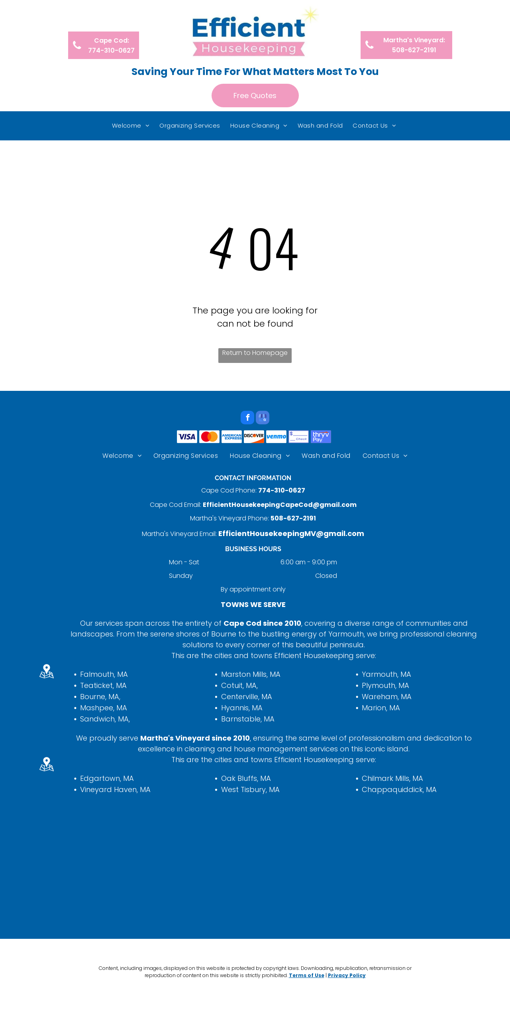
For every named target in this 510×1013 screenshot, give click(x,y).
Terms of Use (306, 975)
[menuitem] (132, 125)
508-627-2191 (293, 518)
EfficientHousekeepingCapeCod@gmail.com (280, 504)
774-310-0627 (281, 490)
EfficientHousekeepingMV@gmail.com (291, 533)
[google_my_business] (262, 418)
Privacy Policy (347, 975)
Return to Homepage (255, 352)
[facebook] (247, 418)
